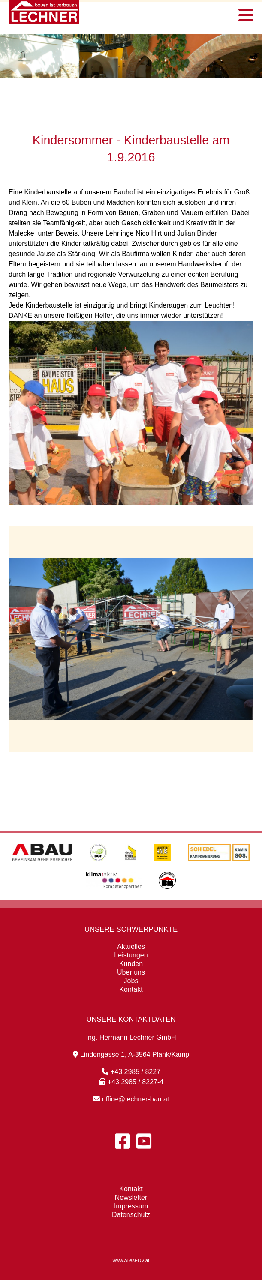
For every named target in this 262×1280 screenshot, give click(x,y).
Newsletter (131, 1197)
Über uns (131, 972)
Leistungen (131, 955)
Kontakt (130, 989)
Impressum (131, 1206)
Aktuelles (131, 946)
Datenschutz (131, 1214)
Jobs (131, 980)
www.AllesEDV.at (131, 1260)
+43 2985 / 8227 (131, 1071)
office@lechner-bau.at (131, 1099)
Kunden (131, 963)
